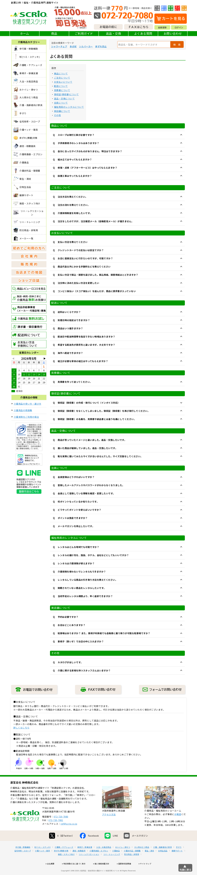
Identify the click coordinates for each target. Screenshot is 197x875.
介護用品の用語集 (23, 410)
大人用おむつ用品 (141, 857)
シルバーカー (86, 46)
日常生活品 (162, 860)
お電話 (177, 823)
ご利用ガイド (84, 33)
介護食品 (116, 860)
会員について (61, 102)
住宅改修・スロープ (22, 860)
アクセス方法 (109, 824)
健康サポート (177, 860)
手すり (179, 857)
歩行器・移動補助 (22, 857)
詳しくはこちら (21, 727)
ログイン (179, 27)
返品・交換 (113, 33)
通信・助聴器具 (79, 860)
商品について (61, 73)
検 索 (177, 44)
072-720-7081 (56, 829)
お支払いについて (63, 81)
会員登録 (162, 27)
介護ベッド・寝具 (42, 860)
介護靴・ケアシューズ (64, 857)
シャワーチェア (59, 46)
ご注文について (62, 77)
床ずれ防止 (101, 46)
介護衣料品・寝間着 (132, 860)
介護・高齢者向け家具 (162, 857)
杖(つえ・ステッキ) (42, 857)
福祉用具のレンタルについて (69, 106)
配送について (61, 86)
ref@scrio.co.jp (69, 833)
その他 (57, 115)
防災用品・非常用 (131, 864)
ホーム (24, 33)
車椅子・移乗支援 (84, 857)
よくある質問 (143, 33)
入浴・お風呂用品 (103, 857)
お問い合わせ (173, 33)
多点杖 (73, 46)
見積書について (62, 90)
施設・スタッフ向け (66, 864)
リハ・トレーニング (111, 864)
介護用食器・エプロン (99, 860)
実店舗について (62, 111)
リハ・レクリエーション (89, 864)
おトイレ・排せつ (122, 857)
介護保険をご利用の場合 (26, 417)
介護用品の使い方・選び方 (27, 403)
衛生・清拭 (149, 860)
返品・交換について (64, 98)
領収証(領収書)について (66, 94)
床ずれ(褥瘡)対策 (61, 860)
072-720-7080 (61, 826)
